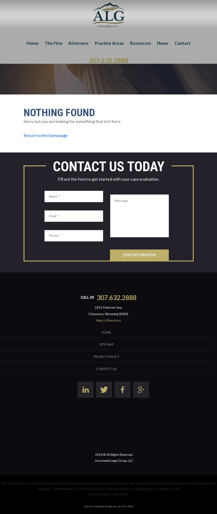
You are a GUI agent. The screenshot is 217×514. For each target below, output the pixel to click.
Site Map (106, 344)
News (162, 43)
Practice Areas (109, 43)
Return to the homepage (46, 135)
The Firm (53, 43)
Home (33, 43)
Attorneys (78, 43)
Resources (140, 43)
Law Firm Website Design (98, 506)
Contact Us (106, 369)
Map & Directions (108, 320)
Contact (182, 43)
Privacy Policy (106, 357)
